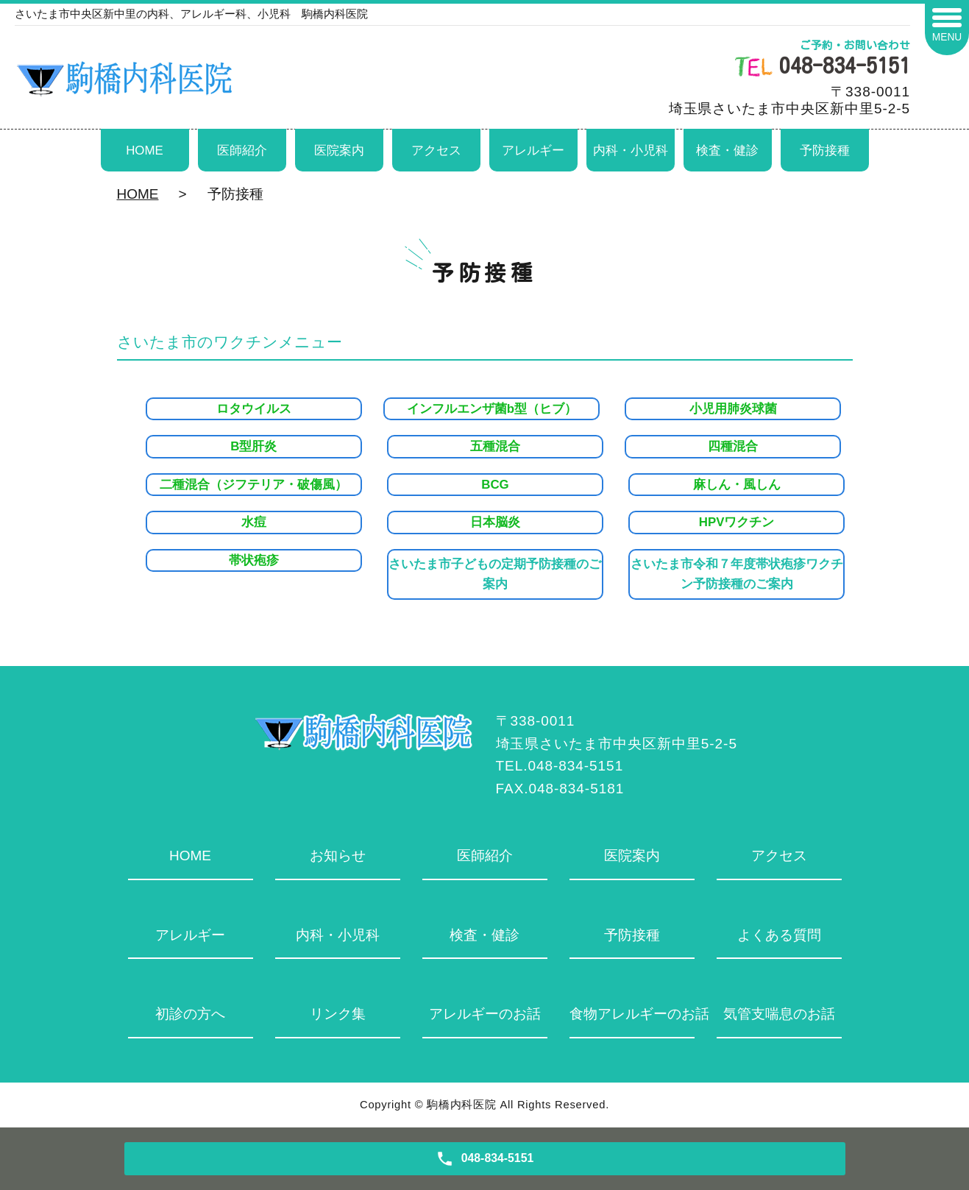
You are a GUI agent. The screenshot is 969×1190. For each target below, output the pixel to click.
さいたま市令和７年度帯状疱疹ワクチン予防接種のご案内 (737, 574)
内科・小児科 (630, 150)
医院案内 (339, 150)
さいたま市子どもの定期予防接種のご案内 (494, 574)
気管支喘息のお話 (779, 1013)
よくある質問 (779, 935)
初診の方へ (190, 1013)
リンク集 (338, 1013)
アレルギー (533, 150)
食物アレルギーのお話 (632, 1013)
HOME (144, 150)
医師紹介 (242, 150)
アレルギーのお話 (485, 1013)
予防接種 (825, 150)
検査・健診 (727, 150)
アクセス (436, 150)
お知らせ (338, 855)
